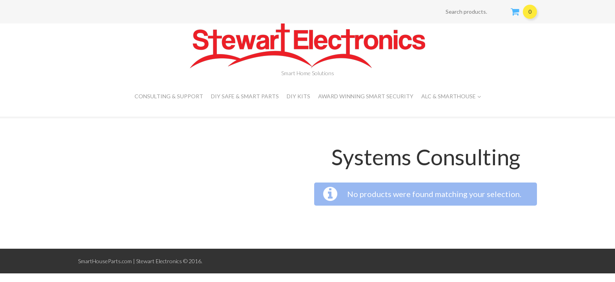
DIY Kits (298, 96)
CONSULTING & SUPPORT (169, 96)
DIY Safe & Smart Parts (245, 96)
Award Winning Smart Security (365, 96)
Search (500, 12)
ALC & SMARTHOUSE (451, 96)
